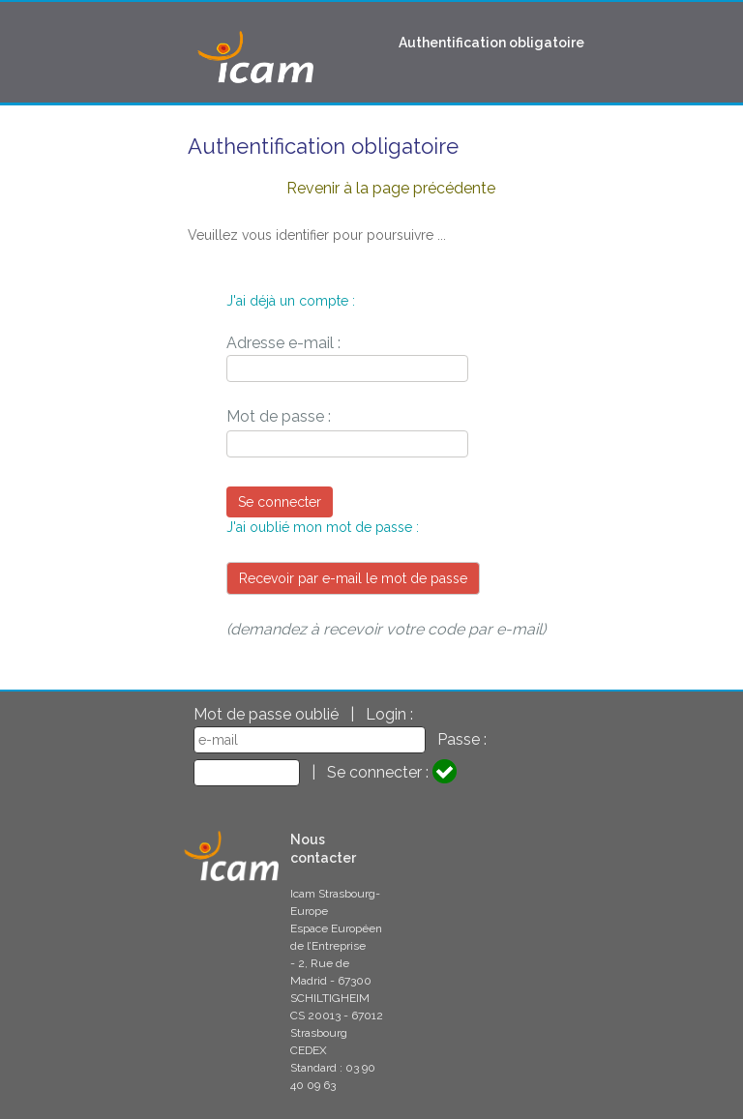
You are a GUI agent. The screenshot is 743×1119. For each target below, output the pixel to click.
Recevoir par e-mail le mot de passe (353, 578)
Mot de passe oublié (266, 714)
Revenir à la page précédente (390, 188)
